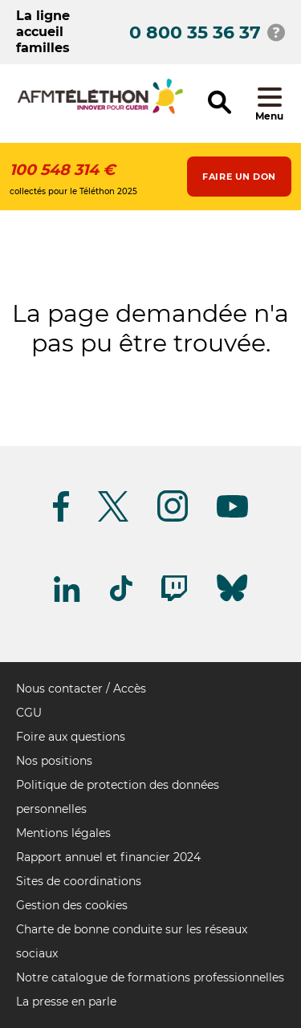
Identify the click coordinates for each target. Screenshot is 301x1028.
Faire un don (239, 176)
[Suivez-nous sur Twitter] (113, 519)
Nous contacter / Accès (81, 688)
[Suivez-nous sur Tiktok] (121, 598)
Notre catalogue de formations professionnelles (150, 977)
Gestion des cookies (72, 905)
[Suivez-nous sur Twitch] (174, 598)
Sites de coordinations (78, 881)
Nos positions (54, 761)
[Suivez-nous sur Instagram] (172, 519)
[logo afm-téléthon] (100, 111)
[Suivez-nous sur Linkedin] (67, 599)
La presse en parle (66, 1001)
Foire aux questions (70, 736)
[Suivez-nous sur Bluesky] (232, 601)
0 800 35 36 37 (195, 32)
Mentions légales (63, 833)
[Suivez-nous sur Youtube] (232, 515)
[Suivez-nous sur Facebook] (61, 519)
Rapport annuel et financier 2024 (108, 857)
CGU (29, 712)
